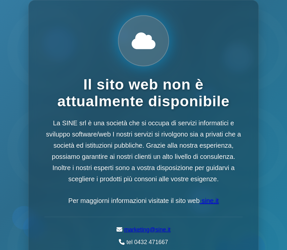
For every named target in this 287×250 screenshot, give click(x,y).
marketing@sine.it (147, 229)
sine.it (209, 200)
